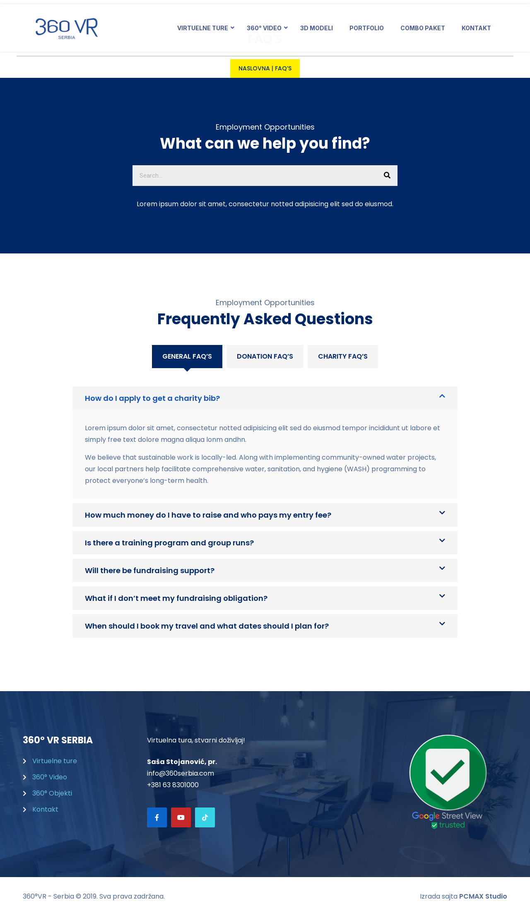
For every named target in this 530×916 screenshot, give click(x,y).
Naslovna (254, 68)
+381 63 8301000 (173, 785)
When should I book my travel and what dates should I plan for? (207, 626)
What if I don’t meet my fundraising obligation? (176, 598)
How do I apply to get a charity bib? (152, 398)
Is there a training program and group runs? (169, 543)
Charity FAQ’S (343, 356)
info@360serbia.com (180, 773)
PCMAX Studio (483, 896)
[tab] (187, 356)
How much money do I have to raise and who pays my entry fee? (208, 515)
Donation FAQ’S (265, 356)
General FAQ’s (187, 356)
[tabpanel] (265, 503)
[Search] (387, 175)
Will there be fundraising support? (149, 570)
